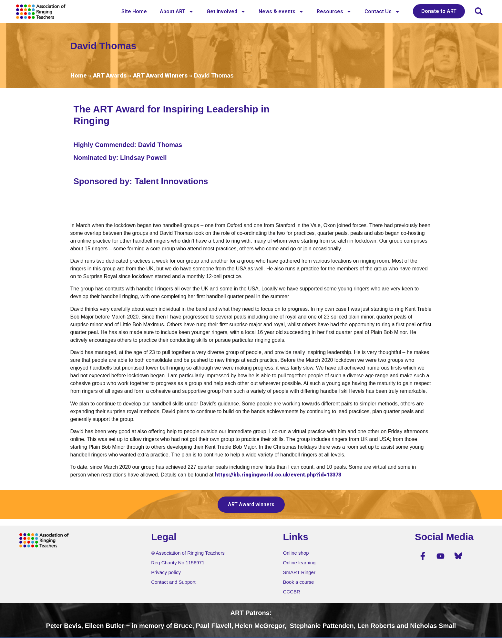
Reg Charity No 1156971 (177, 562)
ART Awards (110, 75)
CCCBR (291, 591)
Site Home (134, 11)
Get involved (226, 11)
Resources (334, 11)
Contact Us (382, 11)
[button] (478, 11)
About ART (177, 11)
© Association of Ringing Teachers (188, 553)
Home (78, 75)
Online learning (299, 562)
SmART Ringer (299, 572)
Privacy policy (166, 572)
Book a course (298, 582)
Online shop (296, 553)
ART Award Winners (160, 75)
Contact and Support (173, 582)
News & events (281, 11)
